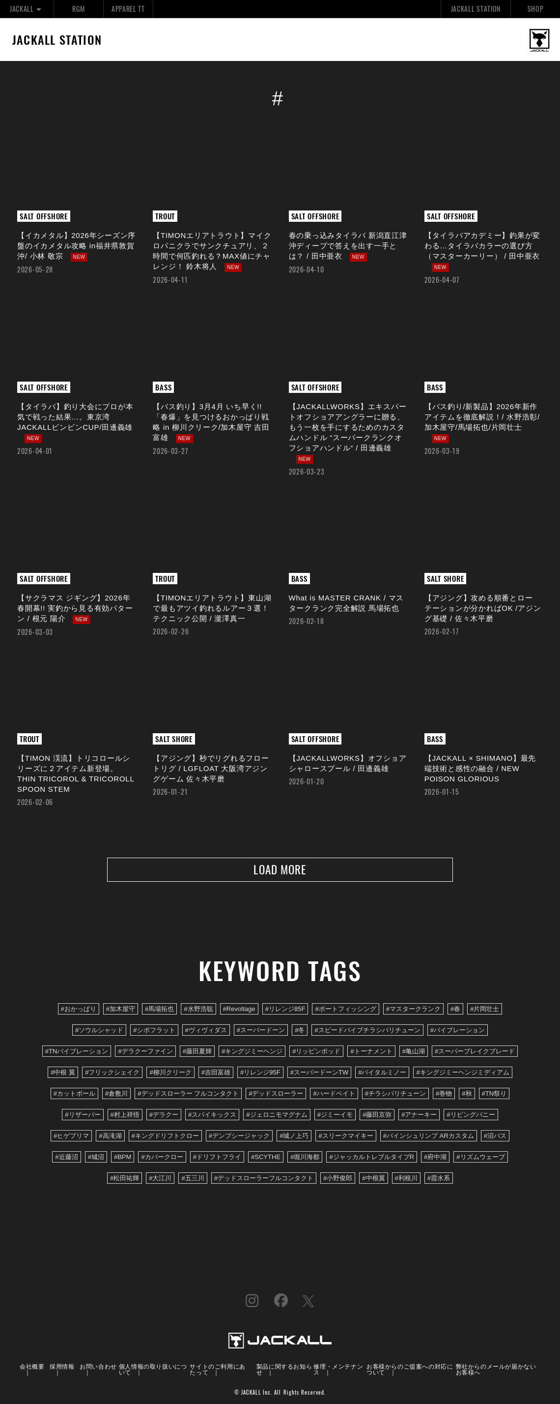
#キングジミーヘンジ (252, 1051)
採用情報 (62, 1366)
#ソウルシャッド (99, 1030)
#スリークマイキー (345, 1136)
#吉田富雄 (215, 1073)
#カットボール (74, 1094)
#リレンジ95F (260, 1073)
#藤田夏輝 (197, 1051)
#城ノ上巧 (294, 1136)
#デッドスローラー (276, 1094)
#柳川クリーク (170, 1073)
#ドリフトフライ (217, 1158)
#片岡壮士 (484, 1009)
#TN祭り (494, 1094)
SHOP (536, 8)
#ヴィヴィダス (206, 1030)
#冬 (300, 1030)
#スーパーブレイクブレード (475, 1051)
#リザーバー (82, 1115)
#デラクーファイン (145, 1051)
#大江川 (160, 1179)
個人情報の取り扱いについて (153, 1369)
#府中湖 (435, 1158)
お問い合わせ (98, 1366)
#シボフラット (154, 1030)
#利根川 (406, 1179)
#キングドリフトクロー (165, 1136)
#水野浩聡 (198, 1009)
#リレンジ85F (285, 1009)
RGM (78, 8)
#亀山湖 (413, 1051)
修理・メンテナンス (338, 1369)
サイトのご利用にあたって (217, 1369)
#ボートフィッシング (345, 1009)
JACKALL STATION (476, 8)
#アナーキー (419, 1115)
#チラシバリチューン (395, 1094)
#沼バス (495, 1136)
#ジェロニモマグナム (276, 1115)
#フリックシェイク (112, 1073)
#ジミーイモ (335, 1115)
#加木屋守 (120, 1009)
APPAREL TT (128, 8)
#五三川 (192, 1179)
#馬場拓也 (159, 1009)
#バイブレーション (457, 1030)
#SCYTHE (265, 1158)
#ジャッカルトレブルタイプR (371, 1158)
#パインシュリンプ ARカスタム (428, 1136)
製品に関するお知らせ (284, 1369)
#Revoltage (239, 1009)
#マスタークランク (413, 1009)
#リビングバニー (471, 1115)
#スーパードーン (261, 1030)
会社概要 (32, 1366)
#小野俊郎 (337, 1179)
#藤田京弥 (377, 1115)
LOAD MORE (280, 870)
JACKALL (27, 8)
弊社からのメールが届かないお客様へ (496, 1369)
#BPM (123, 1158)
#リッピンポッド (316, 1051)
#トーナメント (371, 1051)
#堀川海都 (304, 1158)
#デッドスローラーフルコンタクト (263, 1179)
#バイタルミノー (382, 1073)
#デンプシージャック (239, 1136)
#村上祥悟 (125, 1115)
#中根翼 (373, 1179)
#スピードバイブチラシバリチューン (367, 1030)
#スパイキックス (212, 1115)
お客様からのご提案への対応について (409, 1369)
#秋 (467, 1094)
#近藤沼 (66, 1158)
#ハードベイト (334, 1094)
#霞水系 (438, 1179)
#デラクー (163, 1115)
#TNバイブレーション (77, 1051)
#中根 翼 (63, 1073)
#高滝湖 (110, 1136)
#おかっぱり (78, 1009)
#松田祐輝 (124, 1179)
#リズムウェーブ (480, 1158)
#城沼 (96, 1158)
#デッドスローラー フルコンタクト (188, 1094)
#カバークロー (162, 1158)
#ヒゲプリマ (71, 1136)
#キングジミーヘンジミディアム (462, 1073)
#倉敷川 (116, 1094)
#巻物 (444, 1094)
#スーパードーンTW (319, 1073)
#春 (455, 1009)
